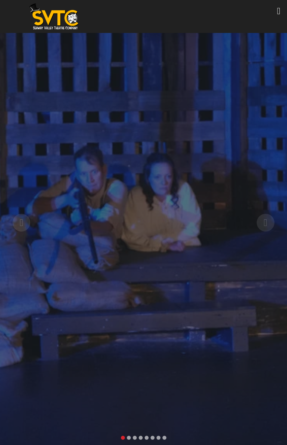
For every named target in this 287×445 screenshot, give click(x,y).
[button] (21, 222)
